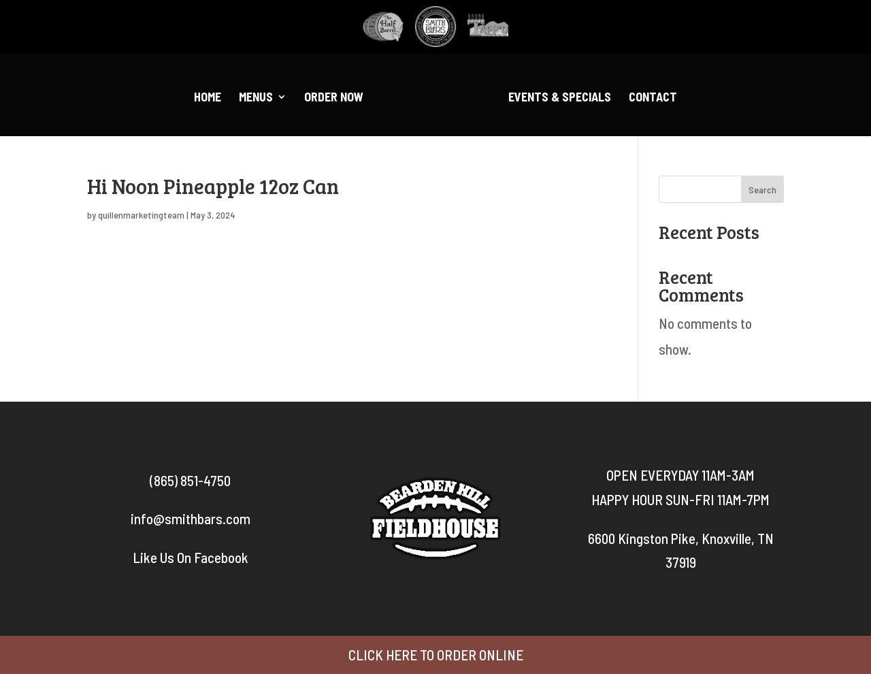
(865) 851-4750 (190, 480)
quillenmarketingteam (141, 215)
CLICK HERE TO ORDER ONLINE (435, 654)
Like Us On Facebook (190, 557)
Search (762, 189)
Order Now (333, 98)
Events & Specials (559, 98)
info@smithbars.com (190, 518)
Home (207, 98)
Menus (256, 98)
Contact (653, 98)
